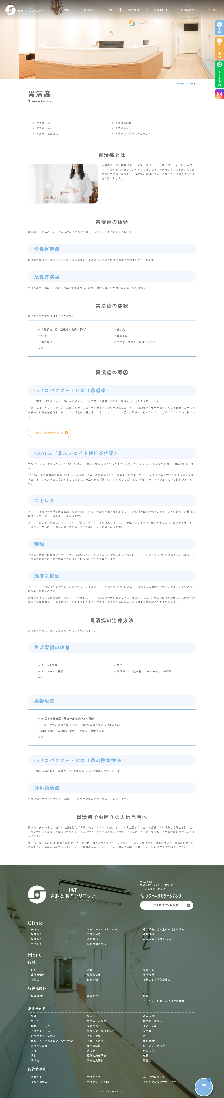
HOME (66, 9)
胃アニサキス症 (96, 1021)
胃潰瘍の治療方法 (47, 133)
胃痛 (34, 1016)
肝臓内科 (148, 1050)
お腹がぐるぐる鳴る (43, 1036)
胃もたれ (36, 1021)
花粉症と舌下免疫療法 (156, 979)
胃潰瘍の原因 (123, 128)
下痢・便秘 (94, 1036)
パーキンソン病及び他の (163, 1001)
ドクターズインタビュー (102, 929)
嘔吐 (34, 1050)
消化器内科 (150, 1041)
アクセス (213, 9)
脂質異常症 (94, 974)
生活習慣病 (38, 974)
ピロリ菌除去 (39, 1082)
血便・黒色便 (95, 1041)
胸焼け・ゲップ (40, 1026)
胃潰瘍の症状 (44, 128)
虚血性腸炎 (150, 1016)
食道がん (92, 1026)
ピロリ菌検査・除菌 (52, 432)
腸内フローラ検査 (154, 1045)
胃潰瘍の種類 (123, 123)
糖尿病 (35, 979)
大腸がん (92, 1050)
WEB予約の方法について (158, 939)
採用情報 (148, 934)
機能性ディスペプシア (100, 1031)
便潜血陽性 (94, 1045)
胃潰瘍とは (43, 123)
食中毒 (147, 1031)
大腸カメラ (94, 1077)
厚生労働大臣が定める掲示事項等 (163, 929)
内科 (34, 970)
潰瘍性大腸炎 (95, 1060)
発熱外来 (148, 970)
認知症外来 (94, 996)
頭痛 (146, 996)
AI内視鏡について (154, 1077)
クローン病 (150, 1026)
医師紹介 (36, 934)
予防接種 (148, 974)
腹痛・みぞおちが (53, 1041)
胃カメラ (36, 1077)
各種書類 (92, 939)
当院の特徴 (94, 934)
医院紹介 (36, 939)
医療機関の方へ (96, 944)
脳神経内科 (38, 996)
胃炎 (34, 1055)
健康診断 (92, 979)
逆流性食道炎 (39, 1045)
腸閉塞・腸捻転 (152, 1021)
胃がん (91, 1016)
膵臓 (146, 1060)
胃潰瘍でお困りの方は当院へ (133, 133)
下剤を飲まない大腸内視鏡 (159, 1082)
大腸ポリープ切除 (98, 1082)
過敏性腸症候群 (96, 1055)
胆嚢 (146, 1055)
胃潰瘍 (35, 1060)
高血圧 (91, 970)
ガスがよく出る (40, 1031)
